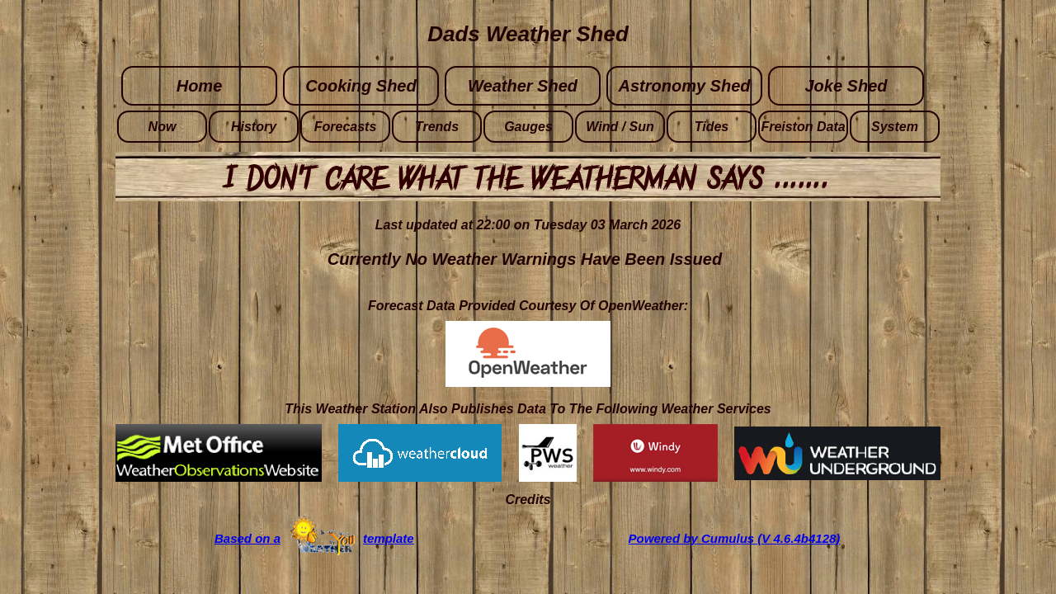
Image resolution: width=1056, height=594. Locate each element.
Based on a (247, 538)
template (388, 538)
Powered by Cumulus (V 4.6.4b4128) (735, 538)
